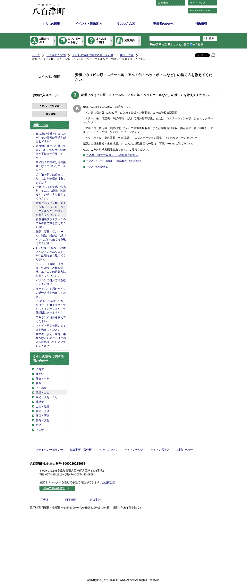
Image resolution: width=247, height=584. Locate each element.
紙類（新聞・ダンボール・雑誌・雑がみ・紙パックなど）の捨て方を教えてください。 (51, 237)
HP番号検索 (159, 44)
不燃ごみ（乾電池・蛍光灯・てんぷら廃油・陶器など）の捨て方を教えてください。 (51, 192)
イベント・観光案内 (88, 23)
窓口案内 (95, 499)
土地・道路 (42, 406)
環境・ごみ (127, 55)
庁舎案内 (45, 499)
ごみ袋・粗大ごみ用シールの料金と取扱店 (112, 155)
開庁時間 (70, 499)
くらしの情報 (51, 23)
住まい (40, 374)
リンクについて (108, 449)
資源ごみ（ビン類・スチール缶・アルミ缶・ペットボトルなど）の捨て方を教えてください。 (51, 208)
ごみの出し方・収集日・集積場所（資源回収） (115, 161)
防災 (38, 425)
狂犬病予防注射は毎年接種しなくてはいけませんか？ (51, 166)
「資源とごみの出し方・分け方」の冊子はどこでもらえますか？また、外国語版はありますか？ (51, 306)
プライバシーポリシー (49, 449)
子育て (40, 369)
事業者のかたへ (163, 23)
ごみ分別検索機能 (97, 166)
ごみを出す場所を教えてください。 (51, 319)
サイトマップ (197, 2)
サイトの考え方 (160, 449)
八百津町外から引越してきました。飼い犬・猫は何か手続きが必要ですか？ (51, 151)
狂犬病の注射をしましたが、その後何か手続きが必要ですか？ (51, 137)
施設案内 (129, 40)
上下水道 (41, 387)
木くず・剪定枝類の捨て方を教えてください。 (51, 327)
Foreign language (200, 10)
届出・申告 (42, 378)
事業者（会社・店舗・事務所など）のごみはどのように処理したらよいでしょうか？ (51, 340)
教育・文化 (42, 420)
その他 (40, 429)
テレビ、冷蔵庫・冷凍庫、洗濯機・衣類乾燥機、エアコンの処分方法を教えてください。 (51, 269)
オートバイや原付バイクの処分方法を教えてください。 (51, 292)
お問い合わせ (184, 449)
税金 (38, 383)
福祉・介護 (42, 411)
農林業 (40, 401)
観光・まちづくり (47, 397)
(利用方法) (108, 482)
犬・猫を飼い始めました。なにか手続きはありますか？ (51, 178)
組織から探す (44, 40)
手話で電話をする (56, 488)
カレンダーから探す (74, 40)
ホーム (36, 55)
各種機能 (163, 2)
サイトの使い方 (134, 449)
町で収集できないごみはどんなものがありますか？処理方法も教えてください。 (51, 253)
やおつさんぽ (126, 23)
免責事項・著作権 (81, 449)
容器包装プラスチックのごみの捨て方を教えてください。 (51, 223)
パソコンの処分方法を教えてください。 (51, 282)
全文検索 (197, 44)
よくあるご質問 (101, 40)
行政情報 (201, 23)
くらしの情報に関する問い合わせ (92, 55)
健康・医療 (42, 415)
